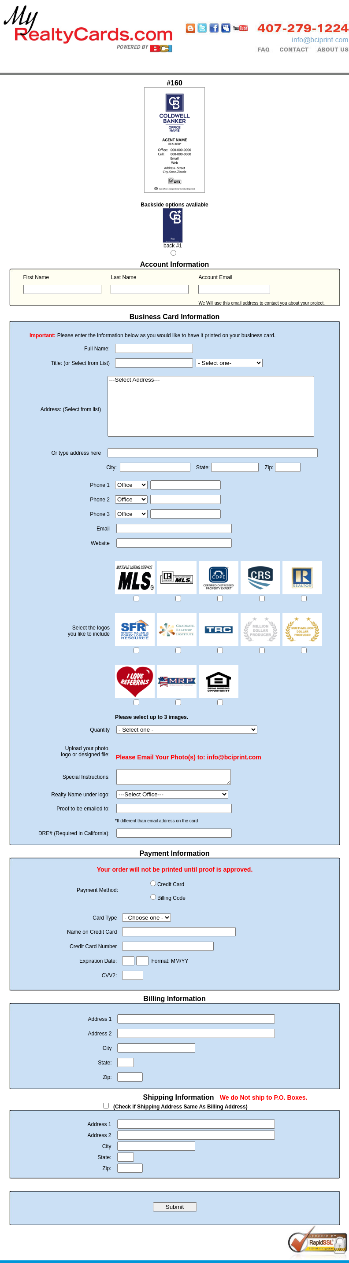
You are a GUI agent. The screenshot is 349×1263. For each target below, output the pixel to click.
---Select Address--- (211, 380)
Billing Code (171, 901)
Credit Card (170, 887)
